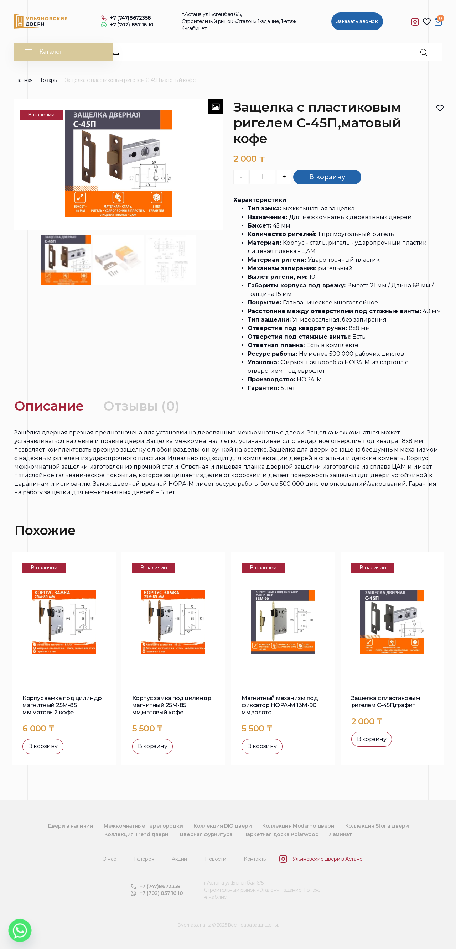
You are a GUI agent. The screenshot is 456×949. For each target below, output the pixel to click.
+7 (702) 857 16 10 (127, 25)
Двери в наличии (70, 826)
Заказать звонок (357, 21)
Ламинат (340, 834)
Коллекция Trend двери (136, 834)
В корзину (327, 177)
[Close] (116, 54)
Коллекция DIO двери (222, 826)
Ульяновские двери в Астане (321, 859)
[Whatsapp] (20, 930)
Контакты (255, 859)
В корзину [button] (43, 746)
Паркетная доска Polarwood (281, 834)
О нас (109, 859)
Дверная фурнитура (206, 834)
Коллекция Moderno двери (298, 826)
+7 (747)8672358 (126, 18)
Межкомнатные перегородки (143, 826)
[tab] (49, 406)
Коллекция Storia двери (377, 826)
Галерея (144, 859)
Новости (215, 859)
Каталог (43, 51)
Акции (179, 859)
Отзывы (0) (141, 406)
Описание (49, 406)
